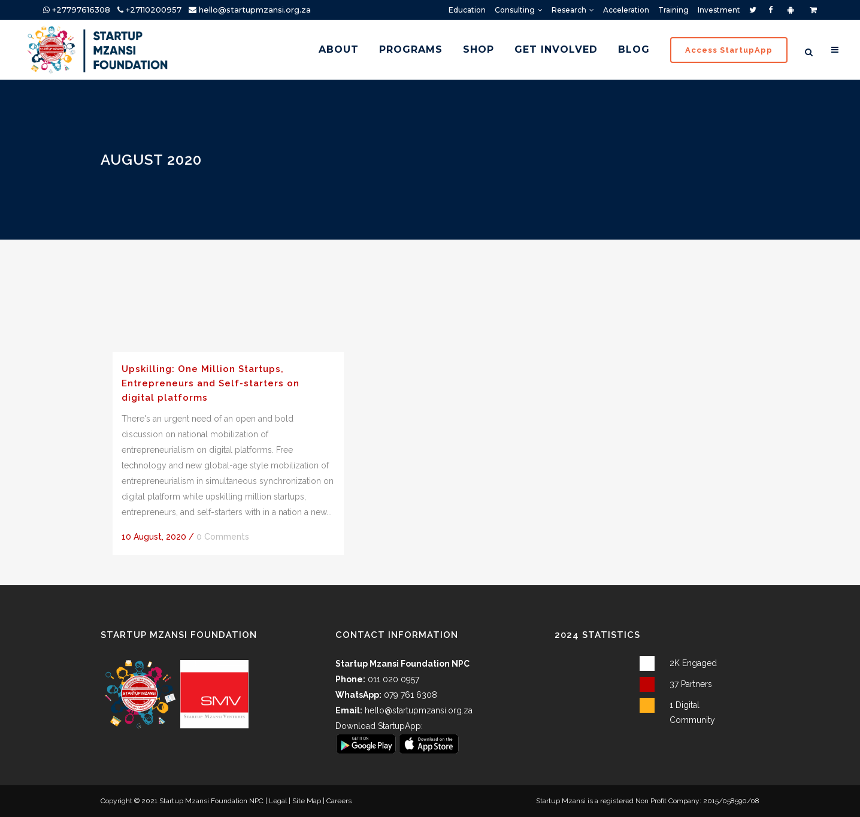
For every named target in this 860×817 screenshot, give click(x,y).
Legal (278, 801)
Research (569, 9)
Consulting (515, 9)
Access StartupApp (723, 50)
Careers (339, 801)
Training (673, 9)
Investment (719, 9)
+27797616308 (76, 9)
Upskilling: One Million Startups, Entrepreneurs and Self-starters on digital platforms (210, 383)
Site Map (306, 801)
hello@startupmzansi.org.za (255, 9)
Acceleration (626, 9)
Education (467, 9)
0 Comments (222, 536)
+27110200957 (149, 9)
